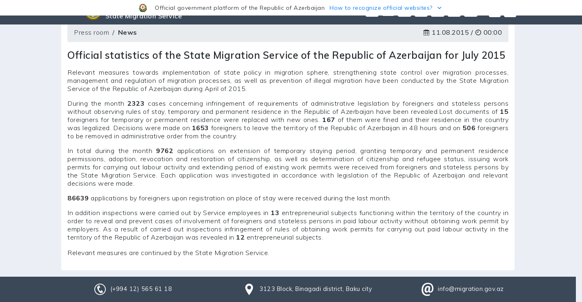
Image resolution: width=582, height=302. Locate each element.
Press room (91, 32)
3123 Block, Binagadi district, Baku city (315, 289)
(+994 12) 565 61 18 (141, 289)
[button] (291, 8)
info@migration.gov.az (471, 289)
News (127, 32)
